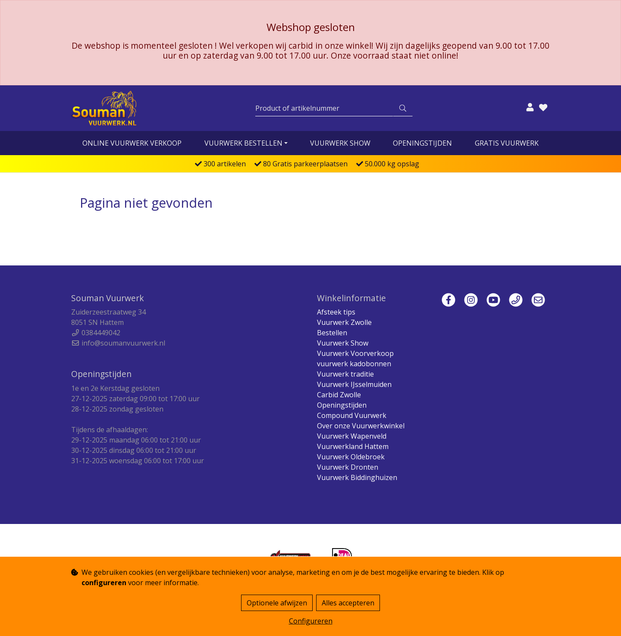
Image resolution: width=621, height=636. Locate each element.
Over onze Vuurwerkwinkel (361, 425)
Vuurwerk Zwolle (344, 322)
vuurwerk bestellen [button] (243, 143)
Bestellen (332, 332)
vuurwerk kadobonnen (354, 363)
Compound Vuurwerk (351, 415)
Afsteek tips (336, 312)
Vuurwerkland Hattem (353, 446)
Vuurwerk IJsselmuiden (354, 384)
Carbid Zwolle (339, 394)
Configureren (310, 621)
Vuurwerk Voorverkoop (355, 353)
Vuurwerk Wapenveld (351, 436)
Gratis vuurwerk (507, 143)
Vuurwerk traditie (345, 374)
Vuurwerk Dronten (347, 467)
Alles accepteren (348, 603)
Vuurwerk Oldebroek (351, 456)
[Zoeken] (324, 108)
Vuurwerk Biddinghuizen (357, 477)
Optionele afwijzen (277, 603)
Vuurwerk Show (340, 143)
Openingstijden (422, 143)
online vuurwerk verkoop (132, 143)
